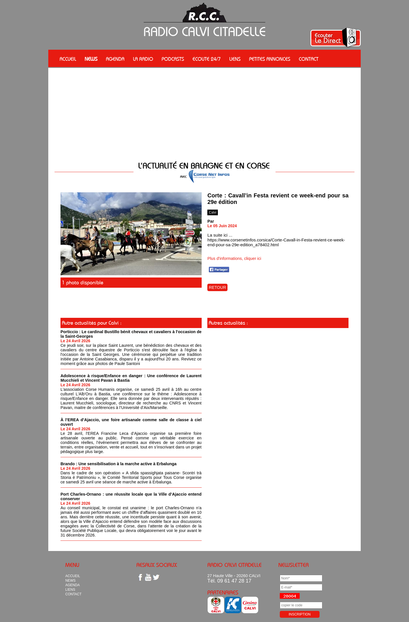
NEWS (91, 59)
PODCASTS (173, 59)
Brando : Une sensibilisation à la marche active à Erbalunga (118, 464)
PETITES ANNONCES (269, 59)
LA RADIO (143, 59)
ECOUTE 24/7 (207, 59)
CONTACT (308, 59)
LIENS (235, 59)
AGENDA (115, 59)
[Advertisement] (204, 110)
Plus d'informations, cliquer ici (234, 258)
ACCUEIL (68, 59)
